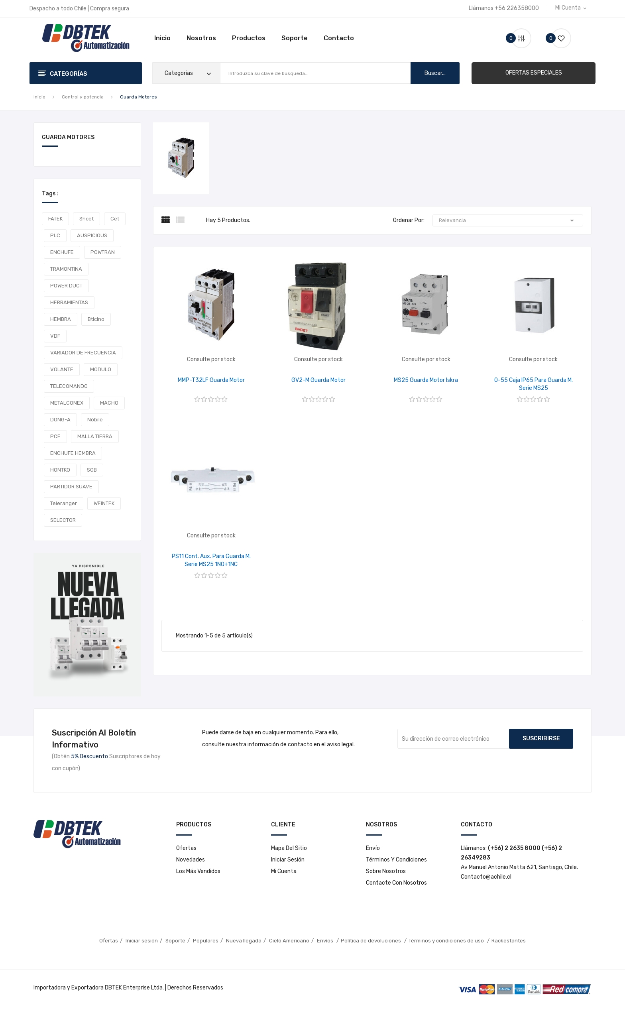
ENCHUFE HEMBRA (73, 453)
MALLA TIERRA (94, 436)
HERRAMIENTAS (69, 302)
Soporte (294, 38)
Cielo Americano (289, 941)
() (558, 38)
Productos (248, 38)
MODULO (100, 369)
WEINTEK (104, 503)
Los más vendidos (198, 871)
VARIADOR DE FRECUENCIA (83, 353)
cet (114, 219)
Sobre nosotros (386, 871)
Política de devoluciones (371, 941)
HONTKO (60, 470)
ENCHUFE (62, 252)
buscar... (435, 73)
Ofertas (186, 848)
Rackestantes (508, 941)
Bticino (96, 319)
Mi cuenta (284, 871)
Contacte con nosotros (396, 882)
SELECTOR (63, 520)
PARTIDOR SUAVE (71, 487)
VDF (55, 336)
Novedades (190, 859)
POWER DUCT (66, 286)
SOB (92, 470)
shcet (86, 219)
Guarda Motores (68, 138)
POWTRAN (102, 252)
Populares (205, 941)
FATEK (55, 219)
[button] (534, 73)
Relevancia (508, 220)
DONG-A (60, 420)
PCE (55, 436)
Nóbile (95, 420)
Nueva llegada (243, 941)
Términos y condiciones (396, 859)
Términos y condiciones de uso (447, 941)
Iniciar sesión (288, 859)
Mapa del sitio (289, 848)
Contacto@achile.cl (486, 876)
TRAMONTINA (66, 269)
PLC (55, 235)
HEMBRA (60, 319)
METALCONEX (66, 403)
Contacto (339, 38)
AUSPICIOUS (92, 235)
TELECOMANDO (69, 386)
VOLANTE (61, 369)
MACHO (109, 403)
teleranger (63, 503)
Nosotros (201, 38)
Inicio (162, 38)
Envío (373, 848)
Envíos (325, 941)
